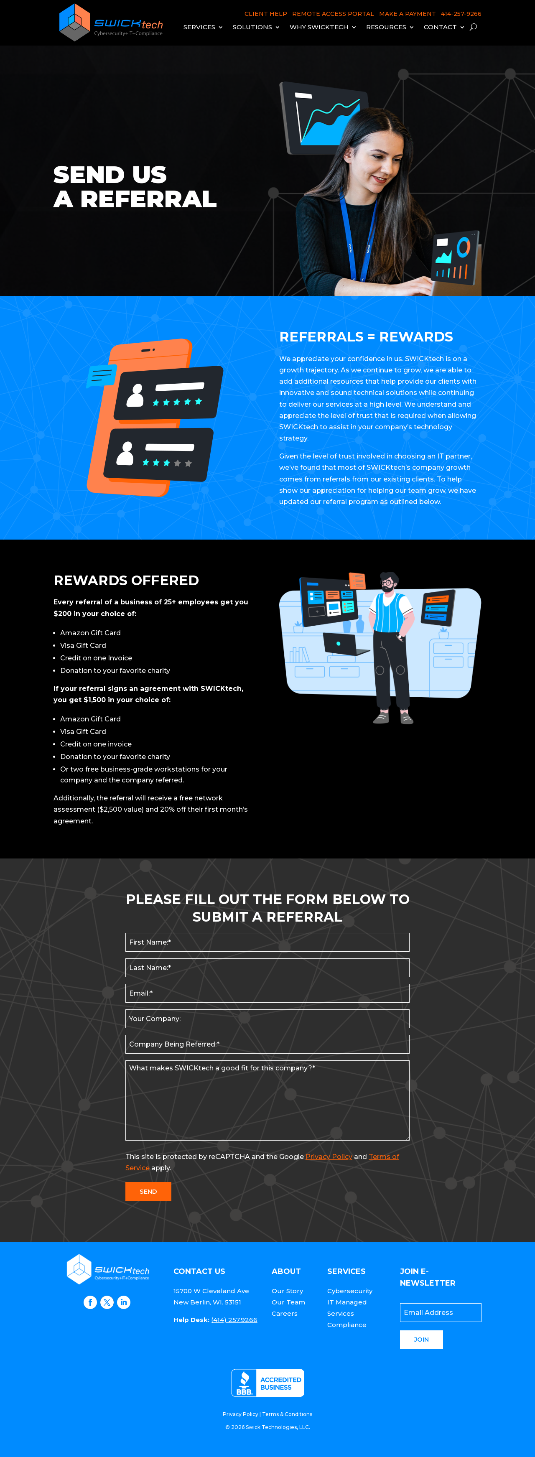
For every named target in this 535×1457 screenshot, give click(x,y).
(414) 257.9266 (234, 1320)
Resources (386, 27)
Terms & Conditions (287, 1414)
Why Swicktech (319, 27)
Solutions (252, 27)
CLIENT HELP (266, 14)
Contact (440, 27)
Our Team (288, 1302)
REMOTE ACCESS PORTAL (333, 14)
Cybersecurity (349, 1291)
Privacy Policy (329, 1157)
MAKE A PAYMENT (407, 14)
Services (199, 27)
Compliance (347, 1325)
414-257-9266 (461, 14)
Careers (285, 1313)
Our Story (287, 1291)
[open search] (473, 27)
